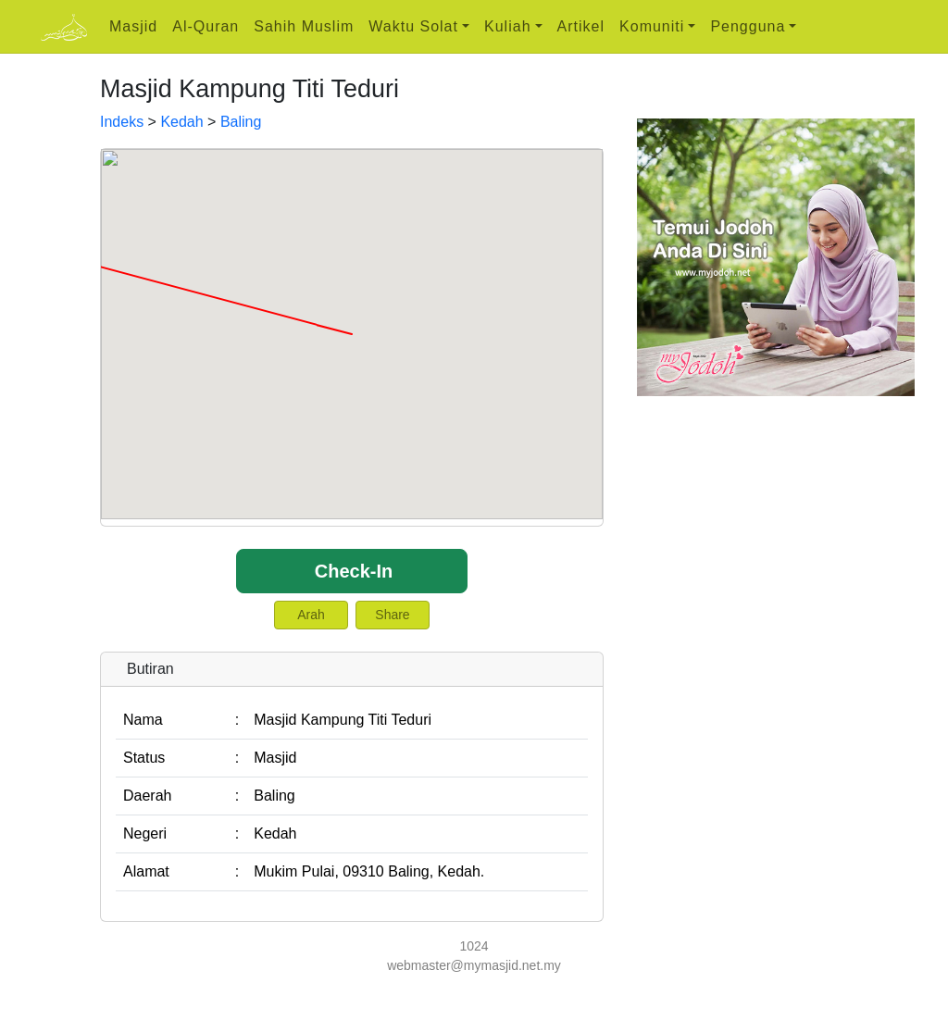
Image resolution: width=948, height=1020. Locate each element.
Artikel (581, 26)
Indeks (121, 122)
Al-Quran (205, 26)
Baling (240, 122)
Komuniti (651, 26)
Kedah (181, 122)
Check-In (354, 571)
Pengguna (747, 26)
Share (392, 614)
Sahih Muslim (304, 26)
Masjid (133, 26)
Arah (311, 614)
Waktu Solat (413, 26)
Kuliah (507, 26)
